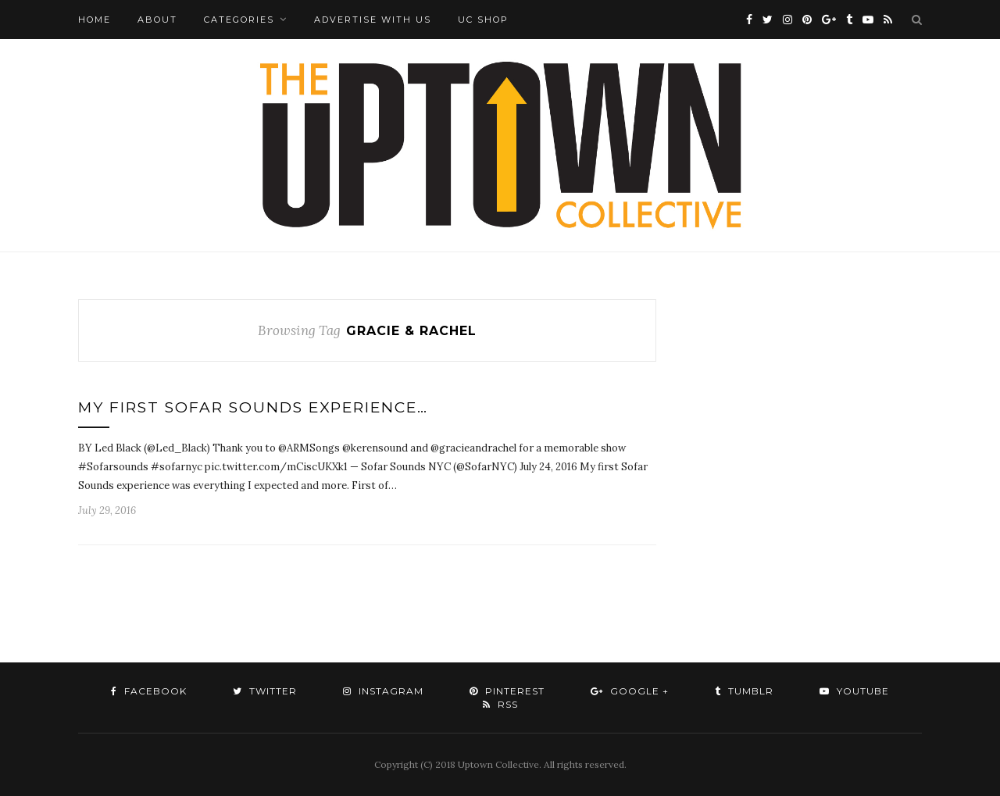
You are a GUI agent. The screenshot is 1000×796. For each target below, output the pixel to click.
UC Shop (483, 19)
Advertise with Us (372, 19)
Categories (239, 19)
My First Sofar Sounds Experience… (253, 407)
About (157, 19)
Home (94, 19)
